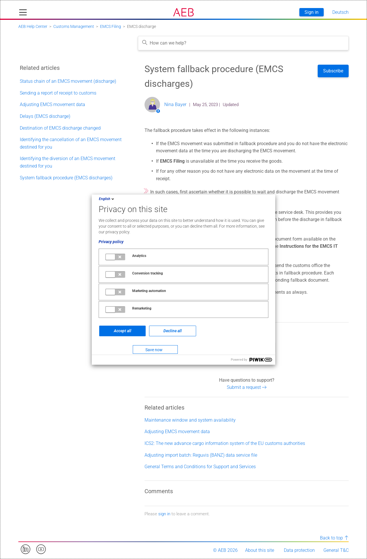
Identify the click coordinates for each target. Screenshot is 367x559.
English (107, 199)
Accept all (122, 331)
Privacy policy (111, 241)
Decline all (172, 331)
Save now (154, 349)
